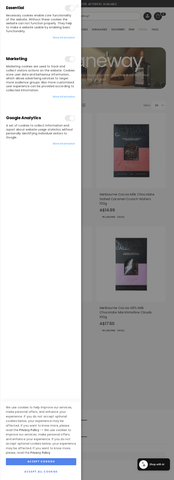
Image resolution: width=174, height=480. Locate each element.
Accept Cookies (41, 461)
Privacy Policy (29, 430)
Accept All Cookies (41, 471)
